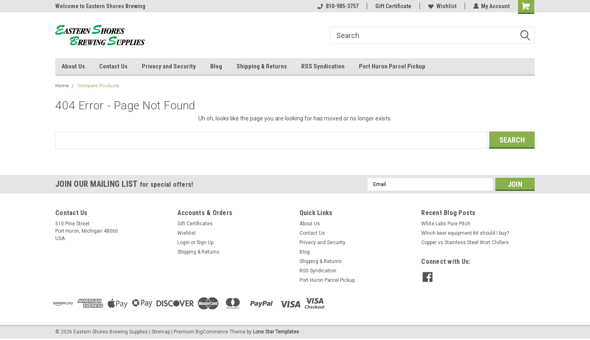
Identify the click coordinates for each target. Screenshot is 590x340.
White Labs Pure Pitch (445, 224)
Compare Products (98, 85)
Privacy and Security (169, 66)
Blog (216, 66)
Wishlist (442, 6)
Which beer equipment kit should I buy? (465, 233)
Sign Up (205, 242)
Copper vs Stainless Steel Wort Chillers (465, 242)
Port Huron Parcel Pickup (392, 66)
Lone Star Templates (276, 332)
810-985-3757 (337, 6)
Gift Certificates (195, 224)
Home (62, 85)
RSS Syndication (323, 66)
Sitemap (161, 332)
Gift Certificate (393, 6)
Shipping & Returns (261, 66)
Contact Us (113, 66)
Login (183, 242)
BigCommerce (211, 332)
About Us (73, 66)
